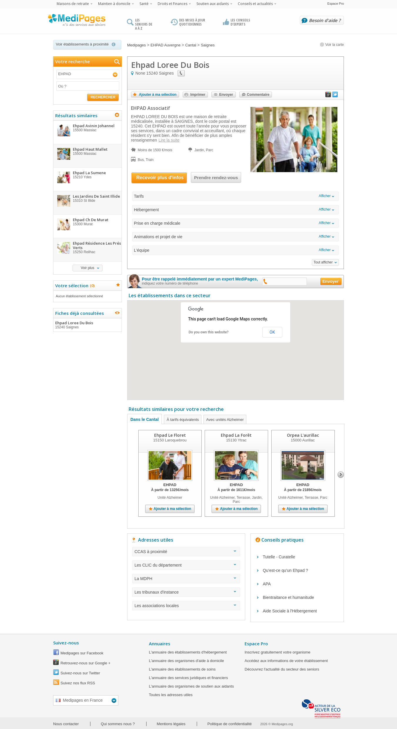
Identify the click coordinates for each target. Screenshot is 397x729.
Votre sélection (74, 285)
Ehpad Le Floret (170, 435)
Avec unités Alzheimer (225, 419)
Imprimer (197, 95)
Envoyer (226, 95)
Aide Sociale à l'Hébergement (290, 611)
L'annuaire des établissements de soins (182, 669)
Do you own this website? (209, 332)
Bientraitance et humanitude (288, 597)
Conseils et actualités (255, 3)
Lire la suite (169, 140)
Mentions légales (171, 724)
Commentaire (258, 95)
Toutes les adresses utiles (171, 695)
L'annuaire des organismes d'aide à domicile (186, 661)
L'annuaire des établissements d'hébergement (188, 652)
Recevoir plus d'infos (160, 177)
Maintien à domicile (114, 3)
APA (267, 584)
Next (340, 474)
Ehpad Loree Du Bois (87, 325)
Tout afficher (323, 262)
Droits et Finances (172, 3)
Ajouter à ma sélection (157, 95)
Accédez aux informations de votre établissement (286, 661)
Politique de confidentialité (229, 724)
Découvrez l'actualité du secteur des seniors (282, 669)
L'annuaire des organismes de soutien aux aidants (191, 686)
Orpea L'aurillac (303, 435)
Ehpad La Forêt (236, 435)
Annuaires (159, 643)
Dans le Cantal (144, 419)
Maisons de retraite (73, 3)
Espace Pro (335, 3)
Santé (144, 3)
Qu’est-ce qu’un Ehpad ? (285, 570)
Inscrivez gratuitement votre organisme (277, 652)
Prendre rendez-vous (216, 177)
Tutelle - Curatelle (279, 557)
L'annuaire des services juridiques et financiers (188, 678)
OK (272, 332)
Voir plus (87, 268)
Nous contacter (66, 724)
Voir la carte (332, 45)
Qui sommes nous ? (118, 724)
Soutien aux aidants (212, 3)
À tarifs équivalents (182, 419)
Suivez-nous (66, 643)
